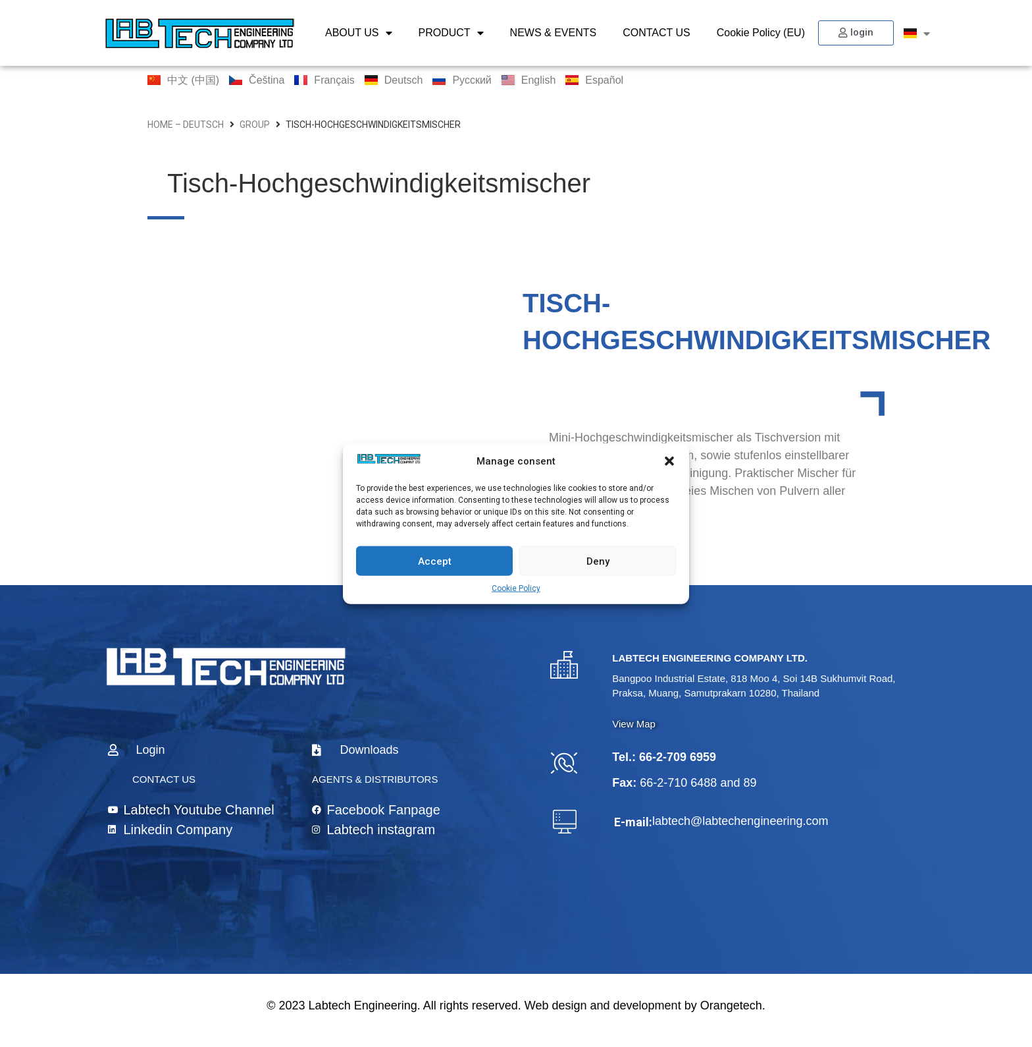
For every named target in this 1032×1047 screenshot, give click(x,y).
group (255, 124)
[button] (669, 461)
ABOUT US (358, 33)
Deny (597, 561)
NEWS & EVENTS (553, 32)
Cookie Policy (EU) (761, 32)
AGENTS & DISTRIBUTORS (375, 779)
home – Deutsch (185, 124)
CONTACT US (656, 32)
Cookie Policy (516, 588)
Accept (435, 561)
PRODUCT (451, 33)
